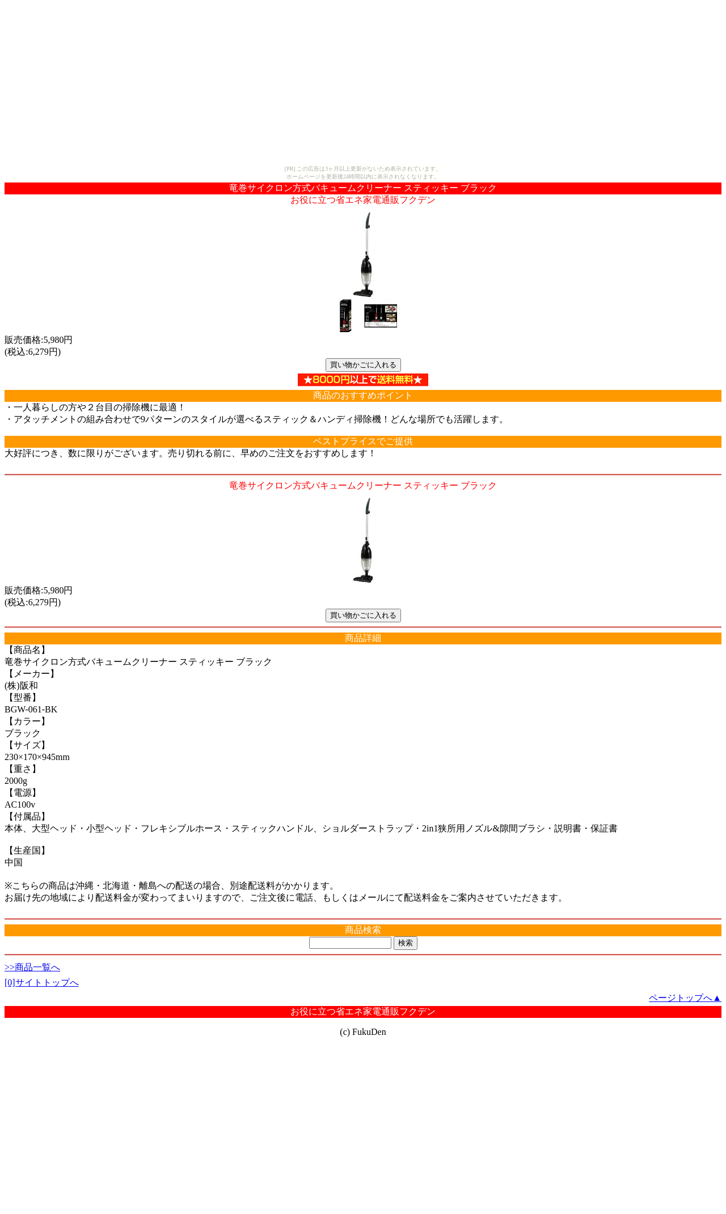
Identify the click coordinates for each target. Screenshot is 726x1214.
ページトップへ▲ (685, 998)
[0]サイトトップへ (42, 982)
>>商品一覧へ (32, 967)
